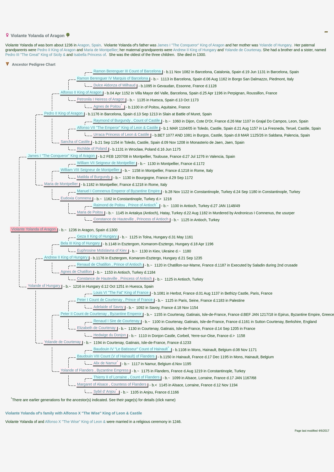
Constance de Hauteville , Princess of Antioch (130, 219)
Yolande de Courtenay (243, 50)
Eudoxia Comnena (76, 198)
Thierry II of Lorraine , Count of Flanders (126, 377)
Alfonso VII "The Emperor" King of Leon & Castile (117, 127)
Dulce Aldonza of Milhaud (114, 85)
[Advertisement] (167, 14)
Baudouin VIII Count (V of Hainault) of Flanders (116, 356)
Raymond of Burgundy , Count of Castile (126, 120)
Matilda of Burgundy (93, 177)
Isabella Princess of (90, 55)
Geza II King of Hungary (97, 236)
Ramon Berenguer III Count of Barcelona (127, 71)
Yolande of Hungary (275, 45)
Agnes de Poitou (107, 106)
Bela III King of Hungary (80, 243)
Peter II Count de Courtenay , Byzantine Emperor (101, 314)
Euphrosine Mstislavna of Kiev (102, 250)
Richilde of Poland (92, 148)
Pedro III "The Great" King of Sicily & (35, 55)
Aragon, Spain (89, 45)
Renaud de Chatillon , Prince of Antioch (109, 264)
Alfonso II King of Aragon (81, 92)
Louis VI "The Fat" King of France (121, 292)
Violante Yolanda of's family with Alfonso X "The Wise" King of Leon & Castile (73, 413)
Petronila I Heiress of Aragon (100, 99)
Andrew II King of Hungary (194, 50)
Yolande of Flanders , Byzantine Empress (94, 370)
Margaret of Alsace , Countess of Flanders (111, 384)
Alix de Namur (105, 363)
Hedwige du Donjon (109, 335)
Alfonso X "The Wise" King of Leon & (75, 421)
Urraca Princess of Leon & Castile (121, 134)
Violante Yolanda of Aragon (33, 229)
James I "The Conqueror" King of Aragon (190, 45)
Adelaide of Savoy (108, 307)
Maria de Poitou (90, 212)
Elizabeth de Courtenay (96, 328)
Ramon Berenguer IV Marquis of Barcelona (112, 78)
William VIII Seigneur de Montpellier (90, 170)
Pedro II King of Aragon (56, 50)
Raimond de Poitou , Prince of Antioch (124, 205)
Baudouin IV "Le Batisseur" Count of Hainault (130, 349)
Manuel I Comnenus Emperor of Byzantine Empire (118, 191)
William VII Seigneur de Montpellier (106, 163)
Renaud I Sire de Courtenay (116, 321)
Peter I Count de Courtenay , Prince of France (115, 300)
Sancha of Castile (75, 141)
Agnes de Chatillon (76, 271)
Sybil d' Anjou (104, 391)
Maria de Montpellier (101, 50)
